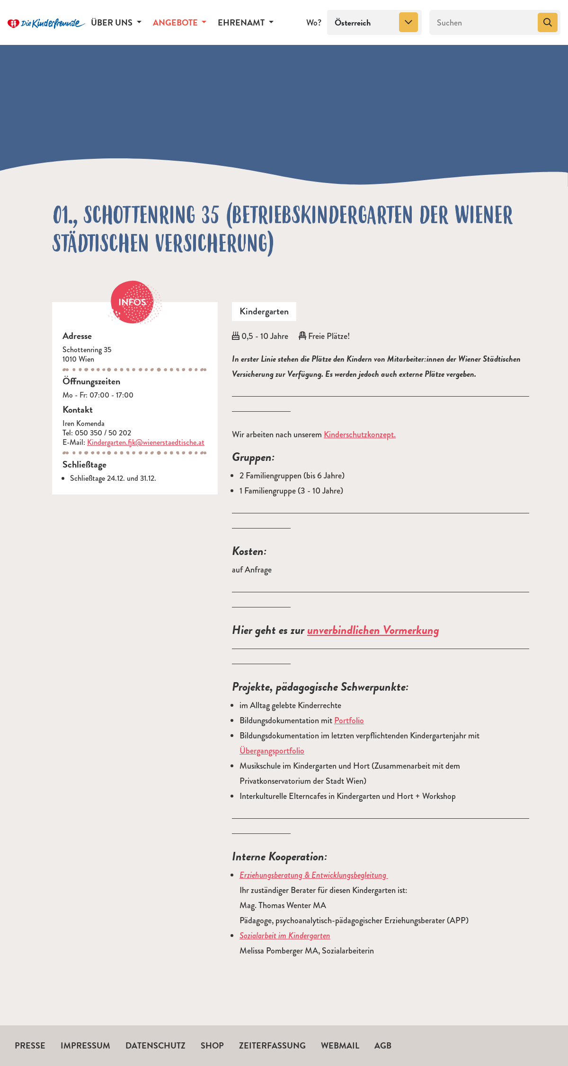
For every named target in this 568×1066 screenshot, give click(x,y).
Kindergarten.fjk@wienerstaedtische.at (145, 442)
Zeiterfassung (272, 1045)
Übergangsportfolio (272, 751)
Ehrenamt (242, 22)
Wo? (313, 23)
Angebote (176, 22)
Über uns (112, 22)
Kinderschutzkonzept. (360, 434)
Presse (30, 1045)
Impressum (85, 1045)
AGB (382, 1045)
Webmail (340, 1045)
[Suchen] (482, 22)
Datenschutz (155, 1045)
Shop (212, 1045)
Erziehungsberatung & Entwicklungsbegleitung (314, 875)
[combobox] (374, 22)
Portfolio (349, 720)
